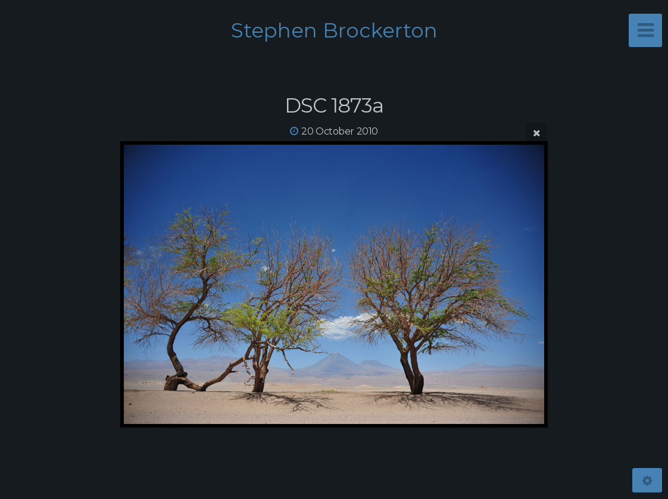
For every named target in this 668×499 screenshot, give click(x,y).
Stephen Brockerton (334, 30)
